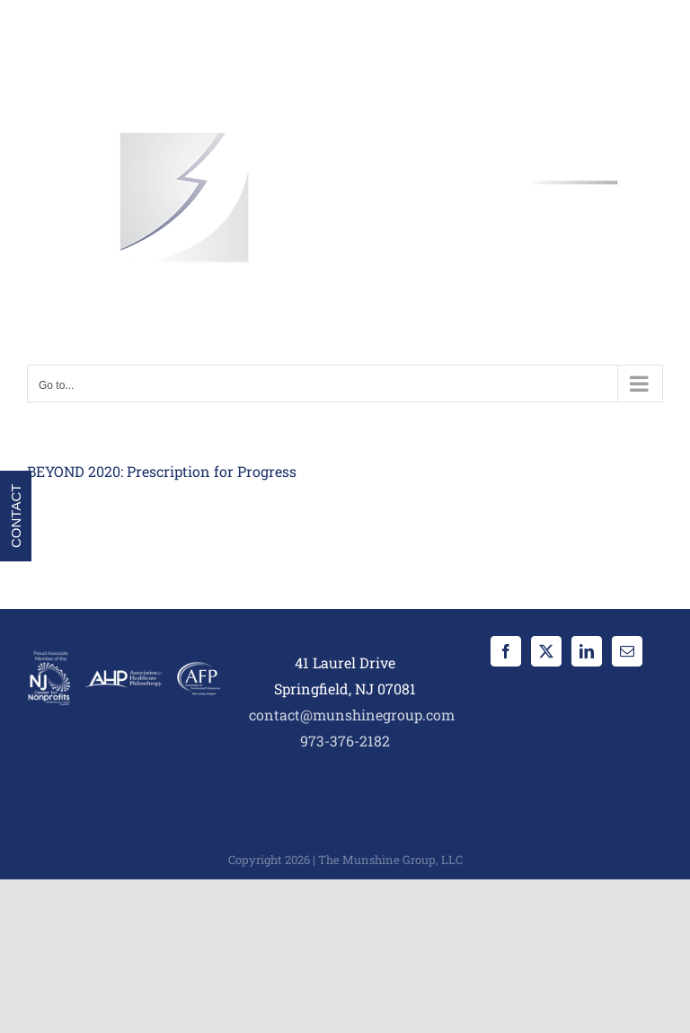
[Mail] (627, 651)
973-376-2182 (345, 740)
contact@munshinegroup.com (352, 714)
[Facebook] (506, 651)
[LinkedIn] (586, 651)
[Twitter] (546, 651)
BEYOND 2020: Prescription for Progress (161, 471)
